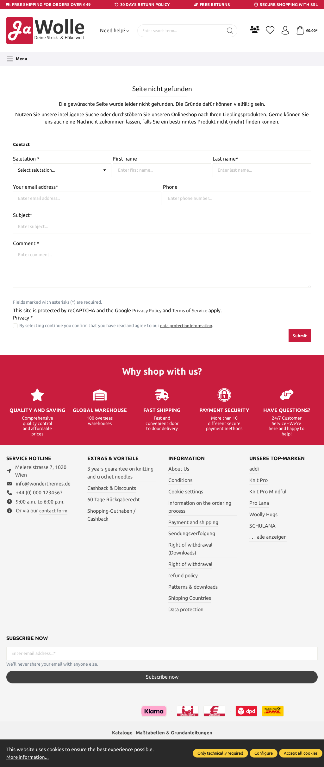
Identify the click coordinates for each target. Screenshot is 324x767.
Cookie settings (185, 491)
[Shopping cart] (306, 31)
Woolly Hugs (263, 514)
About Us (178, 469)
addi (254, 469)
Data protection (185, 609)
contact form (53, 510)
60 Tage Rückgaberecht (113, 499)
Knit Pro (258, 480)
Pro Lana (259, 503)
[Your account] (284, 31)
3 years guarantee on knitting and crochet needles (120, 472)
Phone (170, 187)
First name (125, 159)
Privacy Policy (147, 310)
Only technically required (220, 753)
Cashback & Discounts (111, 488)
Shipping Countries (189, 598)
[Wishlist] (268, 31)
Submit (300, 335)
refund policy (183, 575)
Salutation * (26, 159)
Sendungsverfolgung (191, 533)
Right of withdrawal (190, 564)
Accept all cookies (301, 753)
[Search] (228, 30)
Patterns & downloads (193, 587)
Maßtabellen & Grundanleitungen (175, 733)
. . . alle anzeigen (268, 537)
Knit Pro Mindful (267, 491)
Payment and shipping (193, 522)
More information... (28, 757)
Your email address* (35, 187)
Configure (263, 753)
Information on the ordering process (199, 507)
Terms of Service (192, 310)
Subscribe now (162, 677)
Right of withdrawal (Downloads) (190, 548)
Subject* (22, 215)
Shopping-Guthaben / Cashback (111, 515)
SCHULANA (262, 526)
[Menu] (16, 59)
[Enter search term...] (179, 30)
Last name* (225, 159)
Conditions (180, 480)
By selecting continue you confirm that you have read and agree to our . (118, 325)
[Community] (252, 29)
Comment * (26, 243)
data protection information (188, 325)
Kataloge (120, 733)
